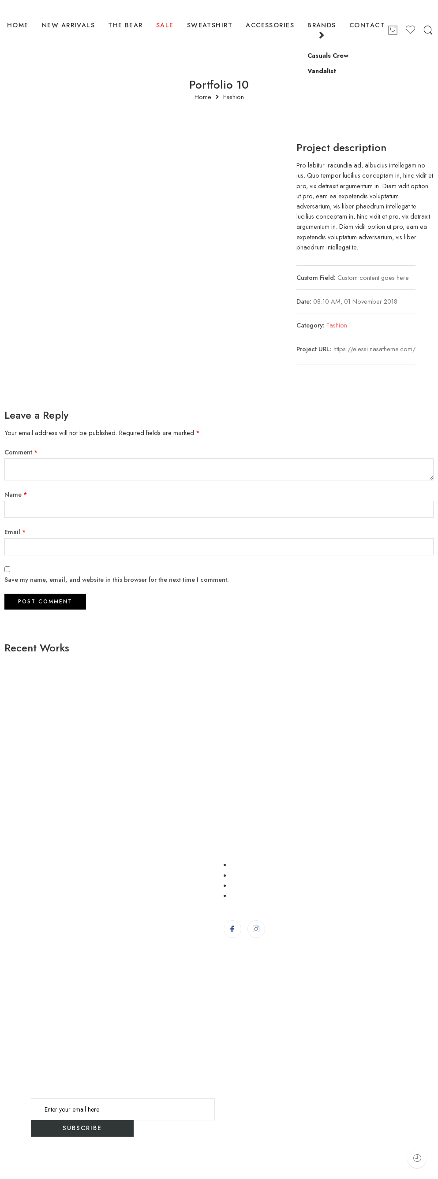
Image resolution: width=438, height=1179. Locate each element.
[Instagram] (256, 929)
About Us (246, 895)
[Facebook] (232, 929)
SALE (165, 25)
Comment (21, 452)
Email (15, 531)
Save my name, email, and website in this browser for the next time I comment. (116, 579)
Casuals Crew (327, 55)
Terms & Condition (261, 875)
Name (15, 494)
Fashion (233, 97)
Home (203, 97)
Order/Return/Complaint (271, 885)
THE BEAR (125, 25)
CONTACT (367, 25)
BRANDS (321, 30)
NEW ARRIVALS (68, 25)
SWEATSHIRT (210, 25)
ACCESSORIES (270, 25)
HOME (18, 25)
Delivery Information (263, 864)
